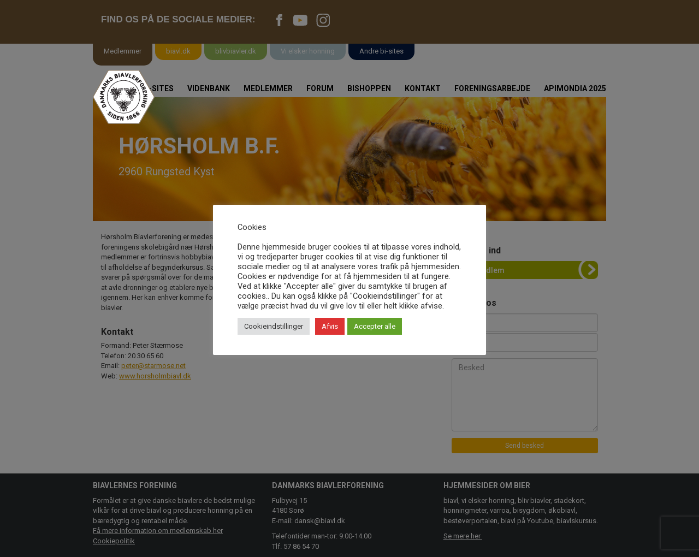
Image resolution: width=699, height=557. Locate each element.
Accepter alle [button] (374, 326)
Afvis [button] (330, 326)
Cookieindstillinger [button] (273, 326)
